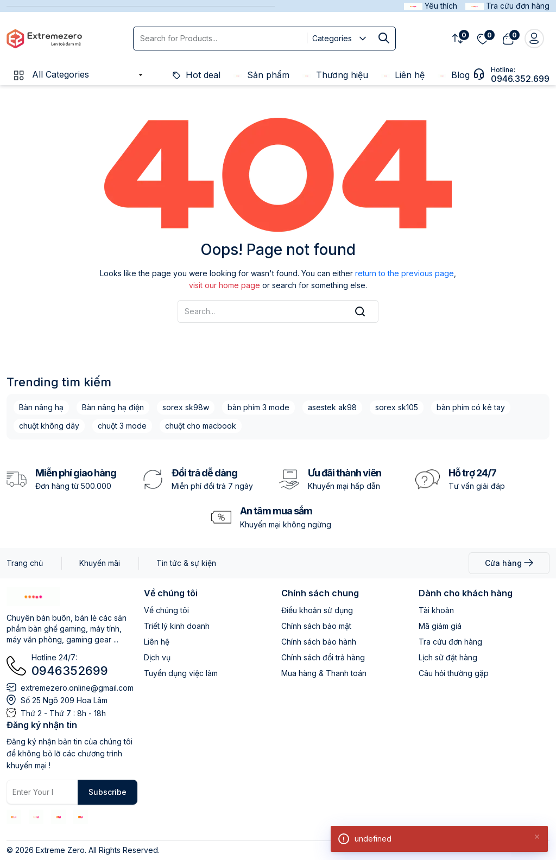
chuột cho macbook (200, 425)
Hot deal (196, 74)
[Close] (537, 836)
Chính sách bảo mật (316, 625)
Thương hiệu (335, 74)
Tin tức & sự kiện (186, 563)
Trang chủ (25, 563)
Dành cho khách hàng (466, 593)
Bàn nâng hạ (41, 407)
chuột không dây (49, 425)
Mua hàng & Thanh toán (324, 673)
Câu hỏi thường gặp (454, 673)
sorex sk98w (185, 407)
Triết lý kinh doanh (177, 625)
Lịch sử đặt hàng (448, 657)
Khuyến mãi (99, 563)
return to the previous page (404, 273)
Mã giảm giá (440, 625)
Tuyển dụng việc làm (181, 673)
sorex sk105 (396, 407)
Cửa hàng (509, 563)
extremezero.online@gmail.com (77, 687)
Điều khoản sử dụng (317, 610)
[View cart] (508, 38)
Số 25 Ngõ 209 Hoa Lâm (64, 700)
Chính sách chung (320, 593)
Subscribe (108, 792)
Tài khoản (436, 610)
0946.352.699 (520, 78)
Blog (454, 74)
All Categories (50, 74)
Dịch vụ (157, 657)
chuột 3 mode (122, 425)
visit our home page (224, 285)
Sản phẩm (261, 74)
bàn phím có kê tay (471, 407)
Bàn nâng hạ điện (113, 407)
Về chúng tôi (171, 593)
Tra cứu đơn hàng (450, 641)
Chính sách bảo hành (318, 641)
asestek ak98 (332, 407)
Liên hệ (403, 74)
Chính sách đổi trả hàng (323, 657)
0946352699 (69, 671)
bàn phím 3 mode (258, 407)
